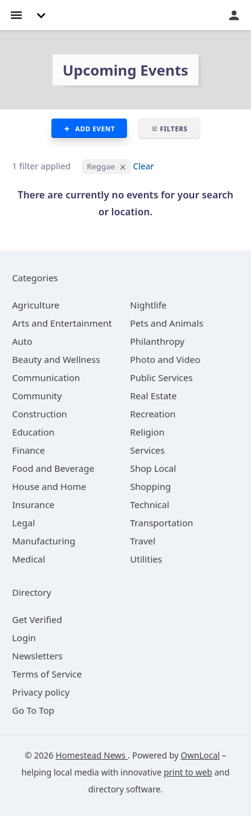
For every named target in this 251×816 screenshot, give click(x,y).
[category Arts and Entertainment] (62, 323)
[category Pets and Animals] (166, 323)
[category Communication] (46, 377)
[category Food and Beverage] (53, 468)
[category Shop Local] (153, 468)
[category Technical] (149, 504)
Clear (143, 166)
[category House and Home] (49, 486)
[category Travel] (142, 541)
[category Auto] (22, 341)
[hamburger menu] (16, 14)
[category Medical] (28, 559)
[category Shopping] (150, 486)
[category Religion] (147, 432)
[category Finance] (28, 450)
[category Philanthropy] (157, 341)
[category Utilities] (146, 559)
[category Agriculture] (35, 305)
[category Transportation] (161, 523)
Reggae (100, 166)
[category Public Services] (161, 377)
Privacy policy (41, 692)
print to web (188, 772)
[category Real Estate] (153, 396)
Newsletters (37, 656)
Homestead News (92, 755)
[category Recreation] (152, 414)
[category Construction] (39, 414)
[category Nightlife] (148, 305)
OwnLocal (200, 755)
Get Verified (37, 619)
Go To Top (33, 710)
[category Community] (37, 396)
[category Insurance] (33, 504)
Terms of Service (47, 674)
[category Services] (147, 450)
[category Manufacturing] (44, 541)
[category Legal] (23, 523)
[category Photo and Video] (165, 359)
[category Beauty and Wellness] (56, 359)
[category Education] (33, 432)
